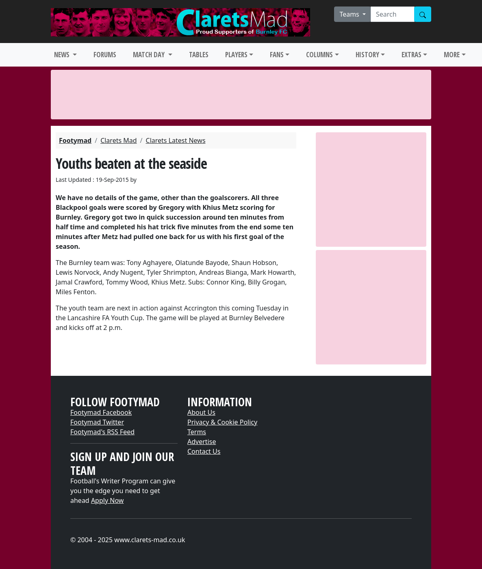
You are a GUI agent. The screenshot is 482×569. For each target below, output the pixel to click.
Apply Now (107, 500)
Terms (196, 431)
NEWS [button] (62, 54)
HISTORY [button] (367, 54)
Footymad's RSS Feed (102, 431)
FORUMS (104, 54)
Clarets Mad (118, 140)
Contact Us (203, 451)
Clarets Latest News (176, 140)
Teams (350, 14)
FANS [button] (277, 54)
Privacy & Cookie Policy (222, 422)
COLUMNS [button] (319, 54)
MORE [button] (452, 54)
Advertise (201, 441)
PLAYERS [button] (236, 54)
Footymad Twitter (97, 422)
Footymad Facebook (101, 412)
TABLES (198, 54)
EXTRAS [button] (411, 54)
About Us (201, 412)
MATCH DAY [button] (149, 54)
